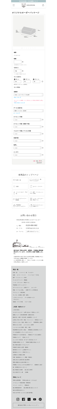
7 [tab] (35, 47)
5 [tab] (30, 47)
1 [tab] (22, 47)
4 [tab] (28, 47)
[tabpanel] (28, 32)
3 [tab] (26, 47)
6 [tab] (33, 47)
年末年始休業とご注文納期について (28, 1)
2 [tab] (24, 47)
